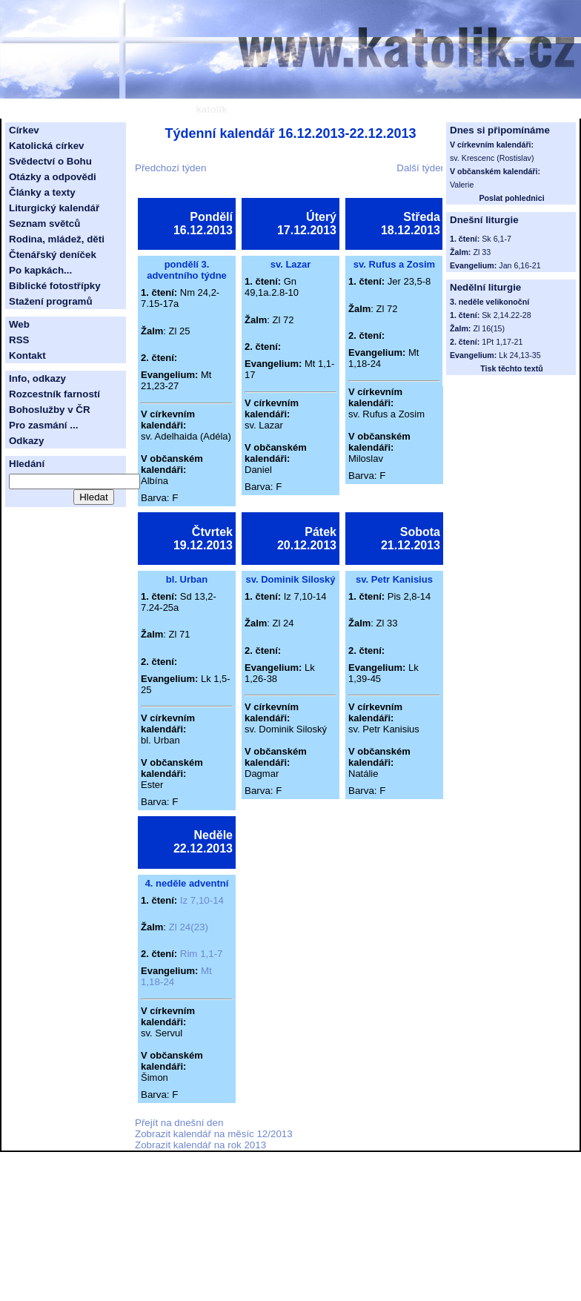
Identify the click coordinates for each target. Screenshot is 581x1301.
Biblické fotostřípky (55, 285)
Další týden (421, 167)
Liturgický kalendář (54, 207)
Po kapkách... (40, 270)
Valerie (462, 184)
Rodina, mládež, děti (56, 239)
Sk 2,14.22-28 (506, 315)
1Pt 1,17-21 (502, 341)
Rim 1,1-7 (201, 953)
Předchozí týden (170, 167)
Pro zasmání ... (43, 425)
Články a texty (42, 192)
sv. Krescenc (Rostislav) (492, 157)
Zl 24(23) (188, 927)
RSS (19, 339)
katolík (211, 109)
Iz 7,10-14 (202, 900)
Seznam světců (44, 223)
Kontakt (27, 355)
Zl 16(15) (489, 328)
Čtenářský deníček (52, 254)
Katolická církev (46, 145)
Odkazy (26, 440)
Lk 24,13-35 (519, 355)
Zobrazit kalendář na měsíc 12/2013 (214, 1133)
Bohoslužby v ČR (49, 409)
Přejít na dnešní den (179, 1122)
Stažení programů (51, 301)
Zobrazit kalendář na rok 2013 (200, 1145)
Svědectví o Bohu (50, 161)
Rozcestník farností (54, 394)
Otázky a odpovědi (52, 176)
